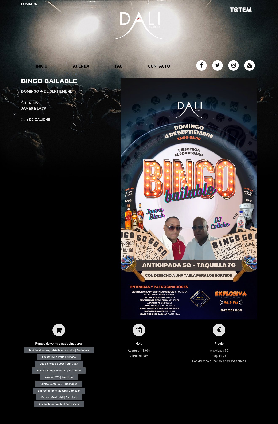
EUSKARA (29, 4)
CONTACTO (159, 65)
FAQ (119, 65)
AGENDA (81, 65)
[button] (59, 350)
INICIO (41, 65)
